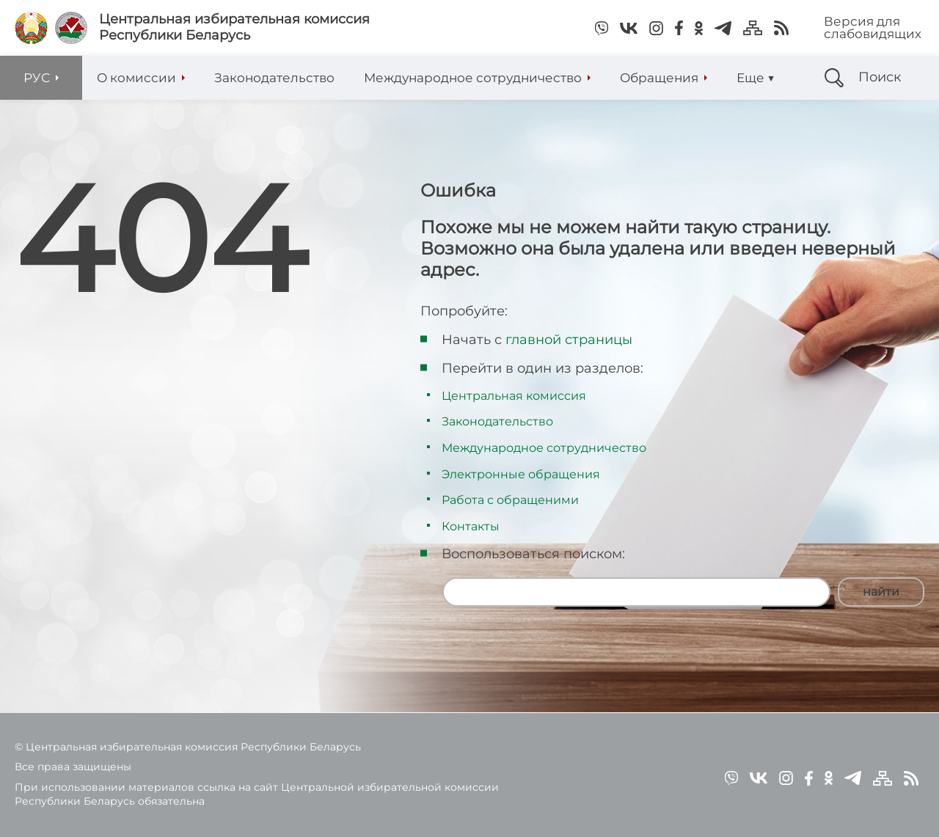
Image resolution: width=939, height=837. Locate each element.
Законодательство (497, 421)
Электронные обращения (521, 474)
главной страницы (568, 340)
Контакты (471, 526)
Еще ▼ (756, 77)
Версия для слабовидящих (872, 27)
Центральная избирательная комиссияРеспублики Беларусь (234, 27)
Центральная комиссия (514, 396)
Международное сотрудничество (544, 448)
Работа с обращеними (510, 500)
